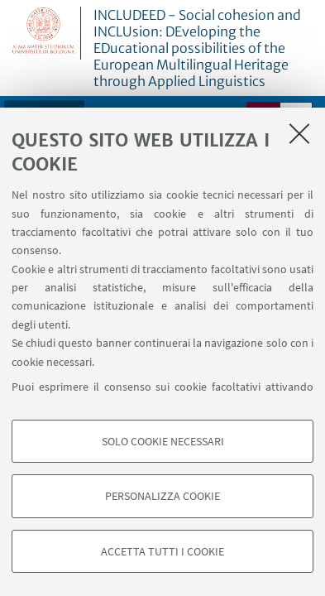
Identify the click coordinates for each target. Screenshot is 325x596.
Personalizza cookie (162, 495)
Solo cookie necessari (163, 441)
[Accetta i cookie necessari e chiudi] (299, 133)
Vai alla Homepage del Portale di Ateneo (44, 33)
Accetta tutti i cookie (162, 551)
